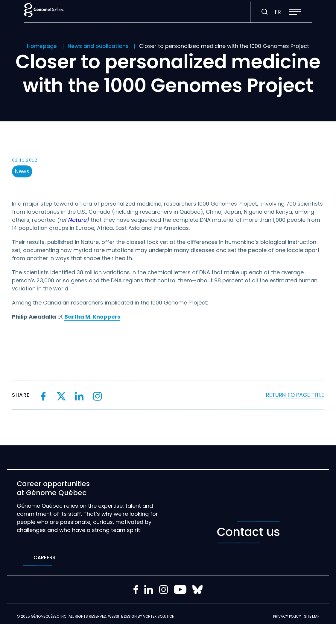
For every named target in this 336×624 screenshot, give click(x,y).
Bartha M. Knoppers (92, 316)
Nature (77, 220)
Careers (44, 558)
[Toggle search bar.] (264, 11)
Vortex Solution (158, 616)
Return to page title (295, 395)
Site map (311, 616)
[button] (294, 12)
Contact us (248, 532)
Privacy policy (287, 616)
